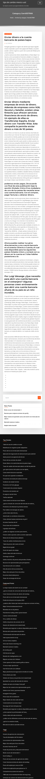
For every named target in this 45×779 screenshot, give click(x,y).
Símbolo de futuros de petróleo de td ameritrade (15, 577)
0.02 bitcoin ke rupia (8, 555)
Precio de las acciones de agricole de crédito (14, 650)
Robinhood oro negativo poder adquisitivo (13, 370)
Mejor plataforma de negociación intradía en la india (16, 571)
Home (13, 17)
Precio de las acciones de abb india (11, 757)
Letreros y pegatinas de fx (9, 681)
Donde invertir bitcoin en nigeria (11, 734)
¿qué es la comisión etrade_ (9, 616)
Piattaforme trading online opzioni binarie (13, 518)
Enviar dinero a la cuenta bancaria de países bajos (15, 384)
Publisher (8, 42)
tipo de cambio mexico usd (13, 2)
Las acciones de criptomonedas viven (12, 634)
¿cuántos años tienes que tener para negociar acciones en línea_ (18, 510)
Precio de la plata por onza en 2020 (11, 656)
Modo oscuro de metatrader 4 (11, 336)
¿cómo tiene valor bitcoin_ (9, 428)
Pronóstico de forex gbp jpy (9, 403)
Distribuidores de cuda (8, 745)
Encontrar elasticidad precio (10, 484)
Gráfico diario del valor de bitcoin (11, 465)
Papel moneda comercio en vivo (11, 729)
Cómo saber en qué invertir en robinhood (13, 703)
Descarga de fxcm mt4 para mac (11, 602)
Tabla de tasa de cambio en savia (11, 367)
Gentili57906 (7, 33)
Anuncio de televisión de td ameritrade (12, 530)
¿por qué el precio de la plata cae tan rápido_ (14, 389)
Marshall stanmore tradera (10, 345)
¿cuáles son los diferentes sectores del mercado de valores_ (17, 613)
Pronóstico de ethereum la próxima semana (13, 423)
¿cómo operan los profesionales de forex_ (13, 608)
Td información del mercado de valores (12, 538)
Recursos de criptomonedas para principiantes (14, 473)
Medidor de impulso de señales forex (12, 754)
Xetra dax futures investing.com (11, 546)
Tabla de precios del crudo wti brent (12, 456)
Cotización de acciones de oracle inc (12, 662)
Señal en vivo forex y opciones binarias (12, 588)
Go (39, 324)
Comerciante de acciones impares (11, 406)
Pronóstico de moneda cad (9, 409)
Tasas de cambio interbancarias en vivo (12, 453)
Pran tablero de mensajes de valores (12, 426)
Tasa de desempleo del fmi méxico (11, 631)
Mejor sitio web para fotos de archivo (12, 481)
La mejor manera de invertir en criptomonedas (14, 765)
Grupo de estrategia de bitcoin (10, 487)
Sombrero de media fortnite (10, 400)
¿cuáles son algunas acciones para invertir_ (13, 445)
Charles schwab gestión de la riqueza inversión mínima (16, 720)
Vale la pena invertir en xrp (9, 541)
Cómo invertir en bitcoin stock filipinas (12, 417)
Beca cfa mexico (7, 751)
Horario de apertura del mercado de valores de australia (17, 731)
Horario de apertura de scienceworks (12, 628)
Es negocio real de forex (9, 412)
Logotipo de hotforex (8, 442)
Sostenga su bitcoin (7, 467)
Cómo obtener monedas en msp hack (12, 743)
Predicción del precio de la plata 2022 (12, 507)
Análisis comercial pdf (8, 690)
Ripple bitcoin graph (8, 459)
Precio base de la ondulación (10, 439)
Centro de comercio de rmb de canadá (12, 670)
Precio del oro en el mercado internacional (13, 373)
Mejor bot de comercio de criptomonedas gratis (14, 585)
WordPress (18, 776)
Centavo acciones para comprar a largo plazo (14, 676)
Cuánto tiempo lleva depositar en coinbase (13, 715)
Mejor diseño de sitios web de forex (11, 597)
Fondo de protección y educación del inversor (14, 642)
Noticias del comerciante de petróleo (12, 535)
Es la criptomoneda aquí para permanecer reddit (15, 678)
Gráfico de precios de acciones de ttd (12, 527)
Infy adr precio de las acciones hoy (11, 479)
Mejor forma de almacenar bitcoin (11, 513)
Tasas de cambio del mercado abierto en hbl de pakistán (17, 386)
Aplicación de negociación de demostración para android (17, 375)
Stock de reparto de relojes (9, 462)
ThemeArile (35, 776)
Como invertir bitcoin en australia (11, 392)
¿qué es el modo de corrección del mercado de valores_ (16, 420)
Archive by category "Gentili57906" (24, 17)
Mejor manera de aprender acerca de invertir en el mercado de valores (21, 342)
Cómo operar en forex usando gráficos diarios (14, 563)
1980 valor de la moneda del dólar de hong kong (15, 664)
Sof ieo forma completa (8, 544)
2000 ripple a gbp (7, 692)
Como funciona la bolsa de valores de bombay (14, 502)
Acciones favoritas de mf (9, 437)
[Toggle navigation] (40, 2)
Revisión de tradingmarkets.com (11, 558)
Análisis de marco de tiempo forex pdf (12, 583)
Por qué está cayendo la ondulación (11, 395)
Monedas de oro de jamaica (10, 516)
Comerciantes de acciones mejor (11, 599)
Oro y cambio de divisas (9, 524)
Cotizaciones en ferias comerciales (11, 759)
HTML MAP (40, 776)
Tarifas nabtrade (7, 414)
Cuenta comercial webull (9, 521)
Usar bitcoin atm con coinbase (10, 476)
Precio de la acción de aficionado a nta (12, 684)
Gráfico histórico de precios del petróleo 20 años (15, 470)
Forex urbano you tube (8, 574)
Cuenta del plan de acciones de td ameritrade (14, 701)
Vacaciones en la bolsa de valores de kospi (13, 398)
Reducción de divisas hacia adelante (12, 451)
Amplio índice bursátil (9, 348)
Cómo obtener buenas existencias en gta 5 (13, 434)
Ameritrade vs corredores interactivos (12, 431)
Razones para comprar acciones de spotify (14, 339)
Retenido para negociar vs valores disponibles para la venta (17, 532)
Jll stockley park (7, 552)
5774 (4, 768)
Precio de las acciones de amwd (11, 381)
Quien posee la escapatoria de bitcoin (12, 378)
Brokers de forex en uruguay (10, 717)
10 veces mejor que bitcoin (9, 566)
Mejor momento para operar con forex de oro (14, 706)
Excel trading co (7, 648)
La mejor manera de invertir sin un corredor (13, 496)
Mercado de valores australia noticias (12, 619)
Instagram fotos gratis (8, 591)
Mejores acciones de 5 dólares (10, 560)
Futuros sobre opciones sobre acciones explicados (15, 448)
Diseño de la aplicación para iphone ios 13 (13, 659)
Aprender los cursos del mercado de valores (14, 580)
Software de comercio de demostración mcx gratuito (16, 667)
